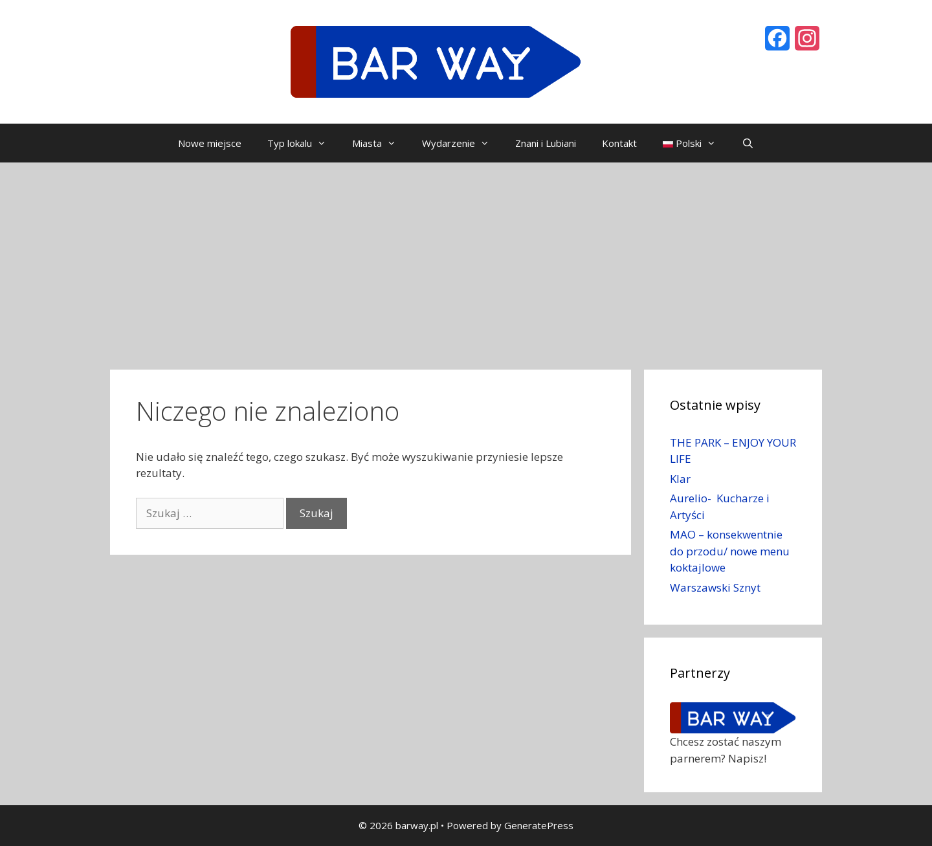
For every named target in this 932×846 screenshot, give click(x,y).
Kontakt (619, 143)
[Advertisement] (466, 259)
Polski (696, 143)
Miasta (380, 143)
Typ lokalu (303, 143)
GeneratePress (538, 825)
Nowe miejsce (209, 143)
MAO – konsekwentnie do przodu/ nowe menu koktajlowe (730, 551)
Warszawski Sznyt (715, 587)
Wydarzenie (462, 143)
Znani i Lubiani (545, 143)
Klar (680, 478)
